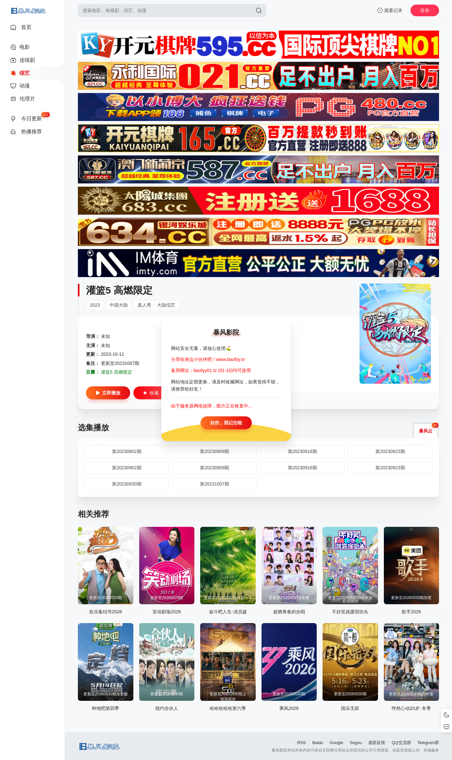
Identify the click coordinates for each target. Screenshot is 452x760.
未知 (105, 336)
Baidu (317, 742)
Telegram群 (428, 742)
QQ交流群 (401, 742)
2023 (95, 305)
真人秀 (144, 305)
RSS (301, 742)
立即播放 (108, 392)
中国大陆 (119, 305)
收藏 (151, 392)
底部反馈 (376, 742)
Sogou (356, 742)
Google (336, 742)
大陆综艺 (166, 305)
